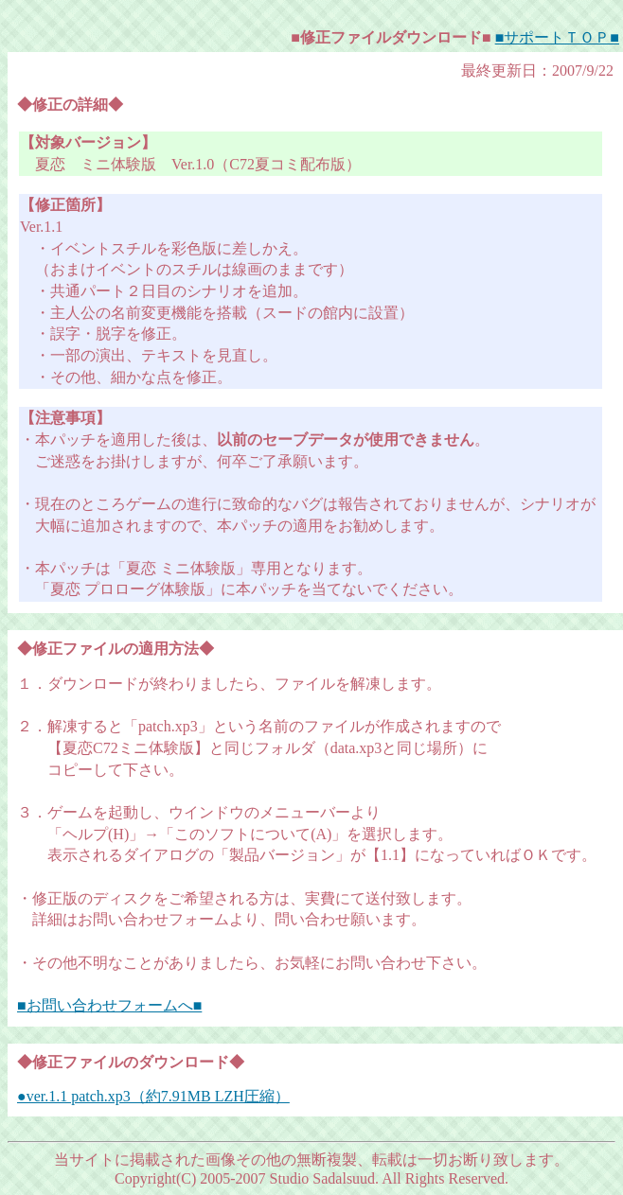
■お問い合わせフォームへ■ (109, 1005)
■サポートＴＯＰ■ (557, 37)
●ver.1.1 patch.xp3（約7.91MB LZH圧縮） (153, 1096)
